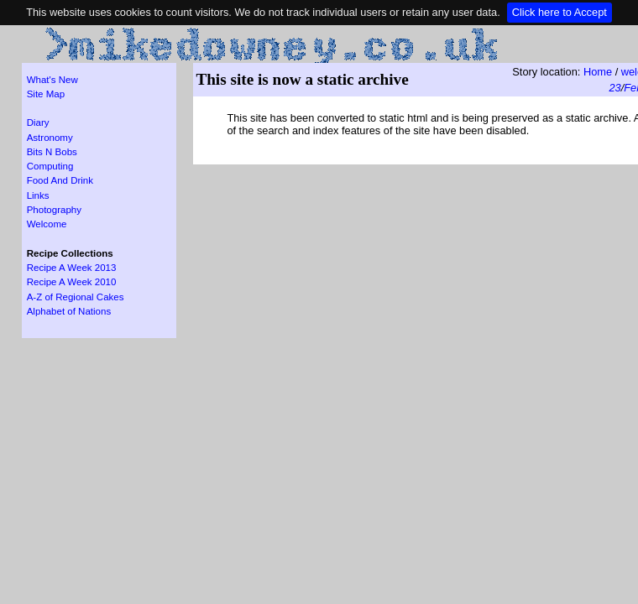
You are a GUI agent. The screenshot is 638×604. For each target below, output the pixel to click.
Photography (54, 210)
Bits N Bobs (52, 152)
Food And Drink (60, 180)
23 (615, 87)
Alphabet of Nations (69, 311)
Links (38, 195)
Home (597, 71)
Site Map (46, 94)
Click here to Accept (559, 12)
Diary (38, 122)
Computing (50, 166)
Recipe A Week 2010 (72, 282)
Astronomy (50, 138)
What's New (52, 80)
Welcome (47, 224)
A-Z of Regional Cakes (75, 297)
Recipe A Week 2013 (72, 268)
